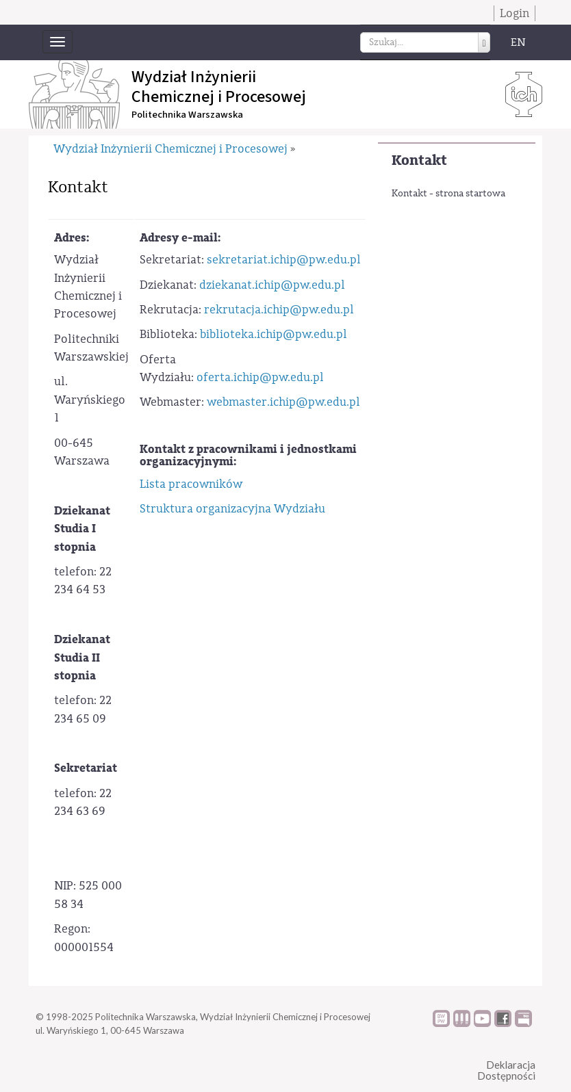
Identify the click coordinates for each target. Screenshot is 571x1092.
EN (518, 42)
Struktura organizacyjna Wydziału (232, 509)
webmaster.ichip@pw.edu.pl (283, 402)
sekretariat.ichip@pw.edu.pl (284, 259)
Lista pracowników (191, 484)
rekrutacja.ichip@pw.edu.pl (279, 309)
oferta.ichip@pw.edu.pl (260, 377)
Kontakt (419, 160)
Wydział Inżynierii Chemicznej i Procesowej (170, 149)
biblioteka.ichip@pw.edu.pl (273, 334)
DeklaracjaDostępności (506, 1070)
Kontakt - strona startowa (448, 193)
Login (514, 13)
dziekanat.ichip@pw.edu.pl (272, 285)
